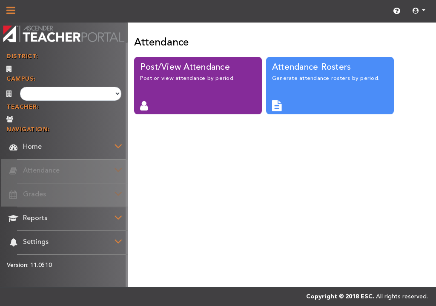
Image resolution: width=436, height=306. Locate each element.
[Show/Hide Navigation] (10, 11)
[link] (396, 11)
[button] (419, 11)
